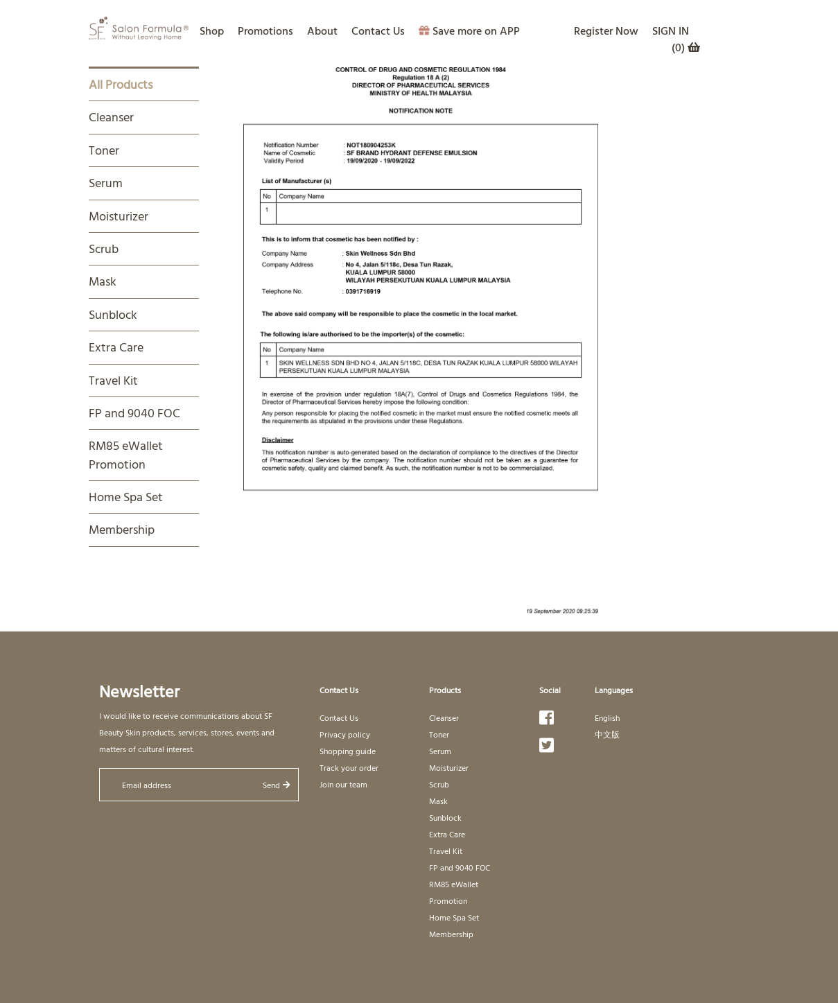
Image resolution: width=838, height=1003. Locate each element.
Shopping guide (348, 750)
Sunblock (113, 314)
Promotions (265, 30)
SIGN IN (670, 30)
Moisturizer (118, 216)
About (322, 30)
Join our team (343, 784)
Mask (102, 281)
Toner (104, 150)
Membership (122, 529)
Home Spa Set (126, 496)
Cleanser (111, 116)
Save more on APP (469, 30)
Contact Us (378, 30)
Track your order (349, 767)
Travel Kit (113, 380)
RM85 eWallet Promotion (126, 454)
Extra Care (116, 347)
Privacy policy (345, 734)
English (607, 717)
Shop (212, 30)
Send (276, 784)
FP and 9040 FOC (134, 412)
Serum (106, 182)
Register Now (606, 30)
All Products (120, 84)
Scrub (104, 248)
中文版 (607, 734)
